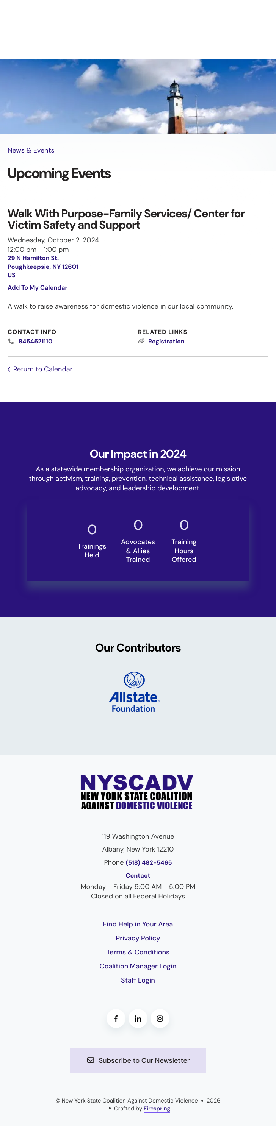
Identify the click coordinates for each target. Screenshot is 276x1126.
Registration (166, 342)
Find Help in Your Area (138, 924)
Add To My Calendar (37, 288)
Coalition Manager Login (138, 966)
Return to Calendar (42, 369)
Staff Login (138, 980)
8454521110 (36, 342)
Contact (138, 876)
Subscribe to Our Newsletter (138, 1060)
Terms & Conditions (138, 952)
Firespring (157, 1108)
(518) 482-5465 (148, 863)
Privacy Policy (138, 938)
